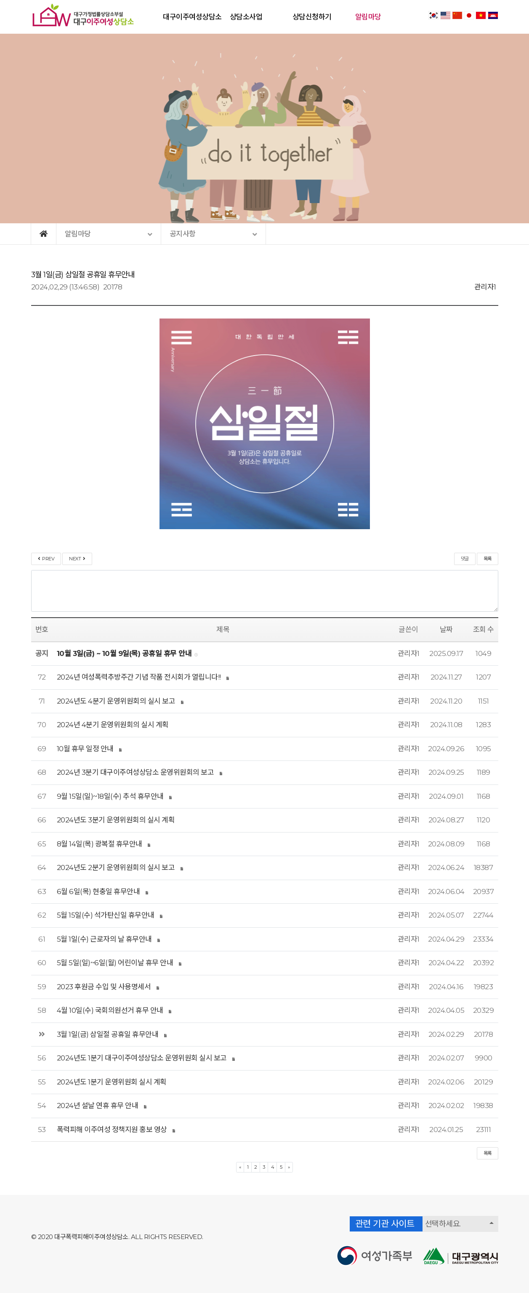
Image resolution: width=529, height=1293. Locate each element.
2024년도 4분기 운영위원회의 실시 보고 (116, 701)
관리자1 (485, 287)
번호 (41, 629)
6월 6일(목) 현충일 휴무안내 (98, 891)
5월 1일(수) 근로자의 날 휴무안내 (104, 939)
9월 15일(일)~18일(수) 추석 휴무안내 (110, 796)
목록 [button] (488, 1153)
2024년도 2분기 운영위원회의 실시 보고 (116, 867)
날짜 (446, 629)
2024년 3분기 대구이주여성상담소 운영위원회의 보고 (135, 772)
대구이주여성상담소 (192, 17)
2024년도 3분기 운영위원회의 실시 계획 (116, 820)
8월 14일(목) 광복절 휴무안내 (99, 844)
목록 (488, 559)
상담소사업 (246, 17)
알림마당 (368, 17)
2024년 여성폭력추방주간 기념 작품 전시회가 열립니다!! (139, 677)
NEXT (77, 559)
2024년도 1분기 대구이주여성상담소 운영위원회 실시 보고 (142, 1058)
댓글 (465, 559)
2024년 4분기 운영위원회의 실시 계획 (113, 724)
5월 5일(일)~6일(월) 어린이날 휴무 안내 (115, 962)
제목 (222, 629)
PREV (46, 559)
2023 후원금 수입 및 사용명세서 (104, 986)
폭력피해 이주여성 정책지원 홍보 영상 (112, 1129)
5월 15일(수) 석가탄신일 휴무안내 (105, 915)
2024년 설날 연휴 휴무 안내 (97, 1105)
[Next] (289, 1167)
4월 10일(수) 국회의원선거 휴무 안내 (110, 1010)
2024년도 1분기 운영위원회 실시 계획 (112, 1082)
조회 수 (483, 629)
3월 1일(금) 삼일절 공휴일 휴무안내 (108, 1034)
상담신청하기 (312, 17)
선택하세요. (443, 1224)
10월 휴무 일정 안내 (85, 748)
